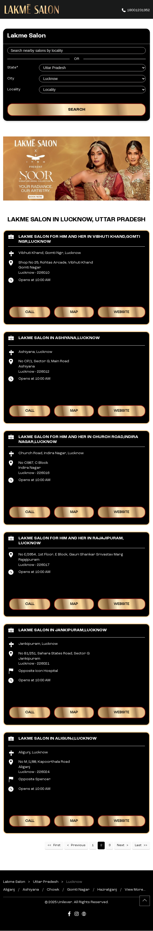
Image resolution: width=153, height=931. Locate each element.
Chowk (53, 889)
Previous (78, 845)
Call (29, 312)
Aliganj (9, 889)
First (57, 845)
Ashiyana (31, 889)
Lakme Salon (14, 882)
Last (138, 845)
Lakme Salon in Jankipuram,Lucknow (62, 630)
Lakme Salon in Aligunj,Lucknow (57, 738)
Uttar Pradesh (45, 882)
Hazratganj (107, 889)
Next (120, 845)
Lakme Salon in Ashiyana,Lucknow (59, 338)
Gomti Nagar (78, 889)
